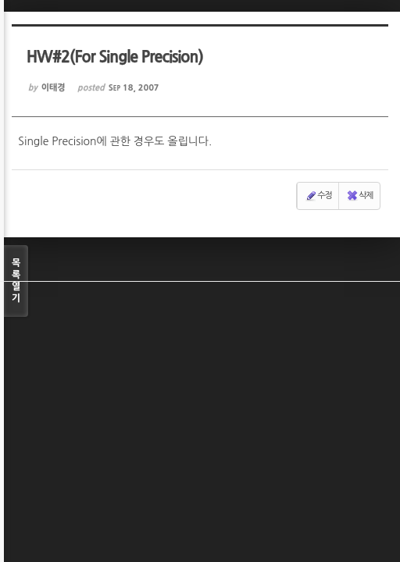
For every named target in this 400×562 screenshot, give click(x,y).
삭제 (359, 196)
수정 (318, 196)
